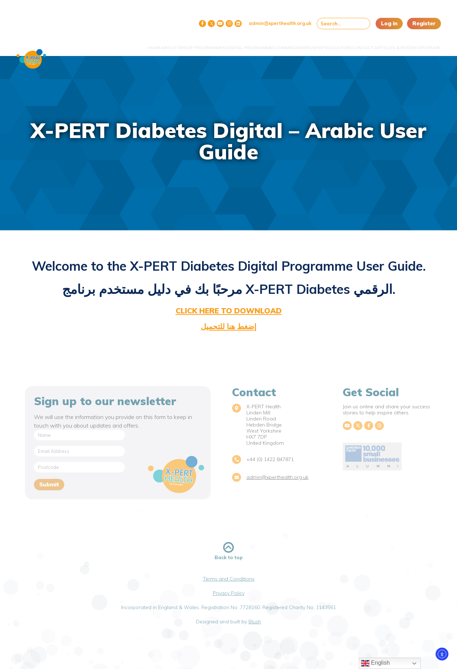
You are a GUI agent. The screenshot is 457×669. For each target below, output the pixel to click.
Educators (313, 43)
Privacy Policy (229, 593)
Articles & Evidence (386, 43)
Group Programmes (149, 43)
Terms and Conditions (229, 579)
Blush (254, 621)
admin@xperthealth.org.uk (280, 23)
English (375, 663)
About (110, 43)
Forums (426, 43)
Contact (344, 43)
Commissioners (254, 43)
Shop (286, 43)
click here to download (229, 310)
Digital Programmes (204, 43)
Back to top (229, 551)
